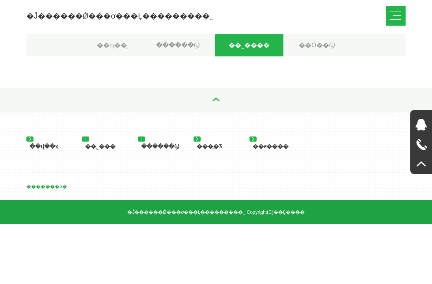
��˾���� (249, 45)
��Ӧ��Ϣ (317, 45)
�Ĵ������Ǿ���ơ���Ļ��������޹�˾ (120, 16)
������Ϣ (178, 45)
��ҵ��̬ (112, 45)
